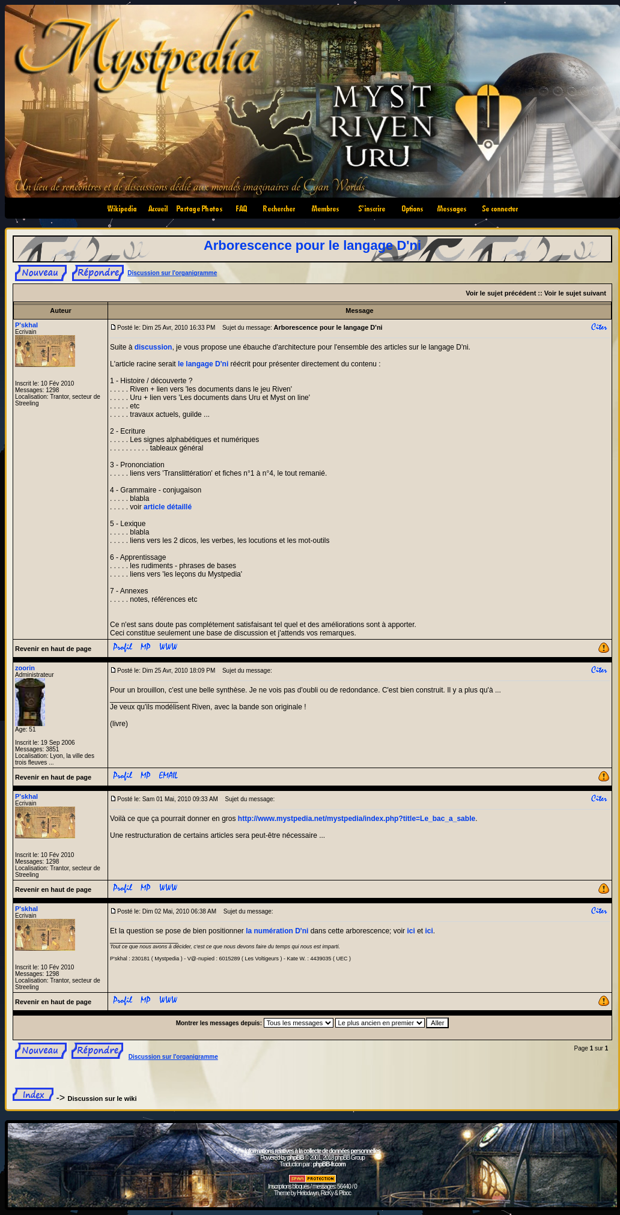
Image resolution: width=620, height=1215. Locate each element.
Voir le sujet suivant (575, 293)
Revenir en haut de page (53, 648)
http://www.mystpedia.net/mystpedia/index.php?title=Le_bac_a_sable (356, 818)
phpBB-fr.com (329, 1164)
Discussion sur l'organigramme (172, 273)
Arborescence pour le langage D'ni (312, 245)
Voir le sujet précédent (501, 293)
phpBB (295, 1157)
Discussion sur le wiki (102, 1098)
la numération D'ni (277, 931)
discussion (153, 347)
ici (411, 931)
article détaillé (168, 507)
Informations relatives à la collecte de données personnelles (312, 1151)
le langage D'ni (203, 364)
